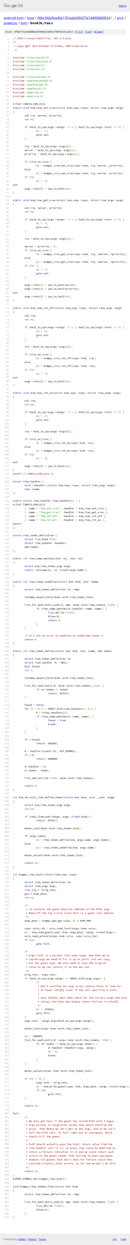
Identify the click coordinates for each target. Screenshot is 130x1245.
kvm (24, 23)
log (88, 31)
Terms (42, 1239)
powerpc (11, 23)
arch (120, 18)
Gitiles (22, 1239)
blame (98, 31)
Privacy (32, 1239)
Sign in (122, 6)
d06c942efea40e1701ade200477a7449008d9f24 (73, 18)
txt (114, 1239)
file (79, 31)
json (123, 1239)
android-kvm (14, 18)
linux (30, 18)
